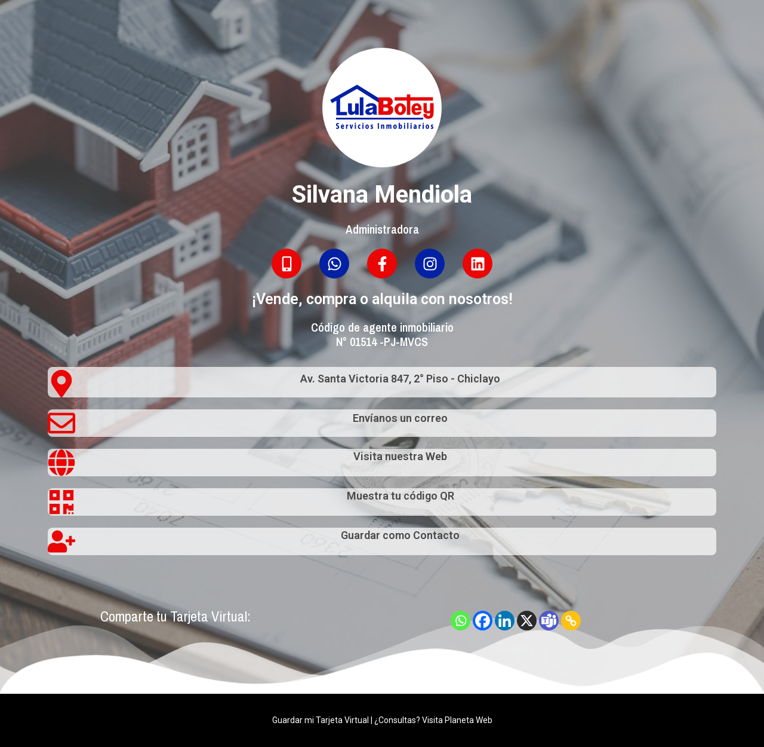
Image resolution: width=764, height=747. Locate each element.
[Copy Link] (571, 620)
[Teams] (549, 620)
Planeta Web (468, 720)
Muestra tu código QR (400, 495)
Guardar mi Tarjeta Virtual (320, 720)
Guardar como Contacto (400, 535)
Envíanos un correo (400, 418)
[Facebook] (482, 620)
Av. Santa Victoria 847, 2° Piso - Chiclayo (400, 378)
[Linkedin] (505, 620)
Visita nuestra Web (400, 456)
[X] (527, 620)
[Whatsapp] (460, 620)
